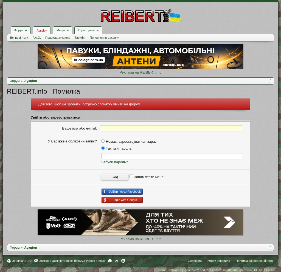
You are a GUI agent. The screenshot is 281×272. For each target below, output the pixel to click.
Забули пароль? (114, 162)
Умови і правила (218, 260)
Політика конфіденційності (254, 260)
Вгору (117, 261)
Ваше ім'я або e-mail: (79, 128)
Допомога (195, 260)
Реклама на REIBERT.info (140, 72)
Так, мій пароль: (116, 148)
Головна (110, 261)
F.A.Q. (36, 37)
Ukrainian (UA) (22, 260)
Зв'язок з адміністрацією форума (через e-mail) (72, 260)
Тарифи (80, 37)
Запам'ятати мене (147, 177)
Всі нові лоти (19, 37)
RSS (123, 261)
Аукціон (41, 30)
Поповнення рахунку (104, 37)
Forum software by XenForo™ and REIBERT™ (216, 270)
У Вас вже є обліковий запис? (72, 141)
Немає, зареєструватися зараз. (129, 141)
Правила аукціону (57, 37)
